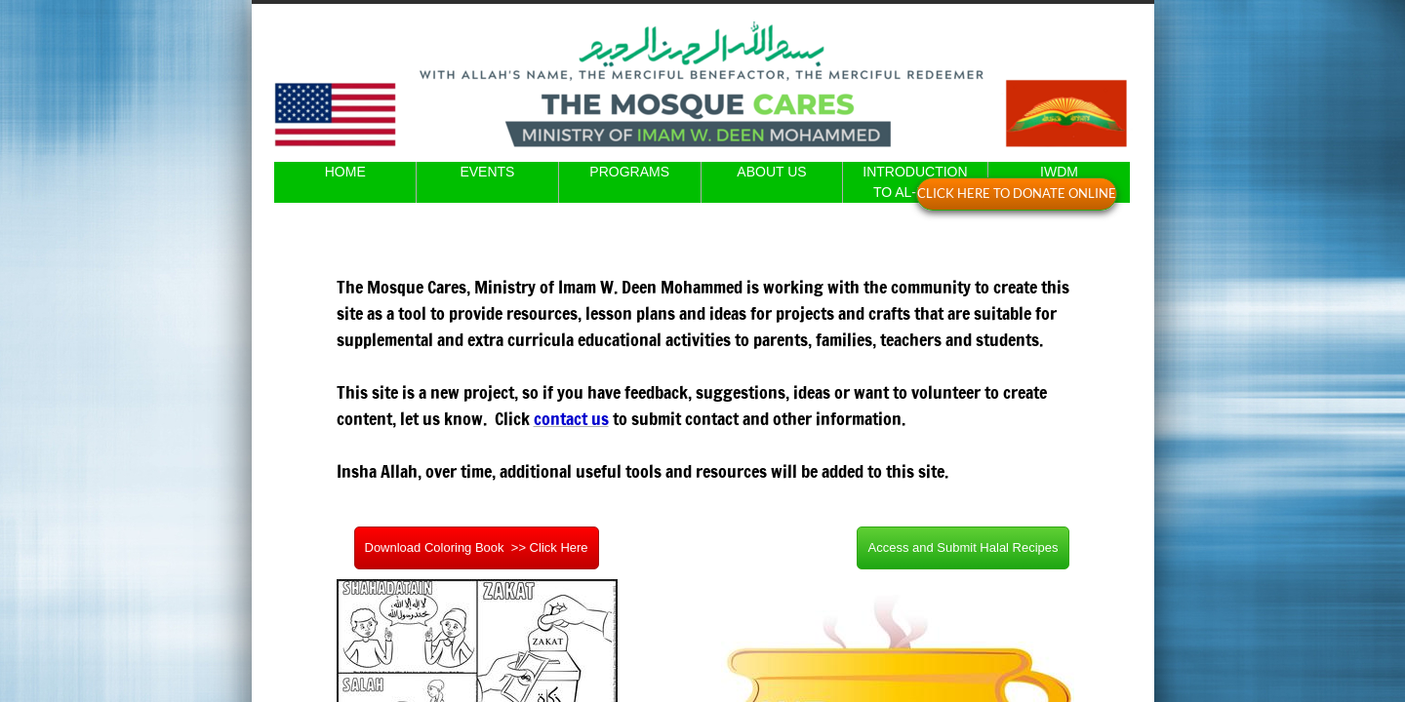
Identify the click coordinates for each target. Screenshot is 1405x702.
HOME (345, 171)
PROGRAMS (629, 171)
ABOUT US (771, 171)
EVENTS (487, 171)
